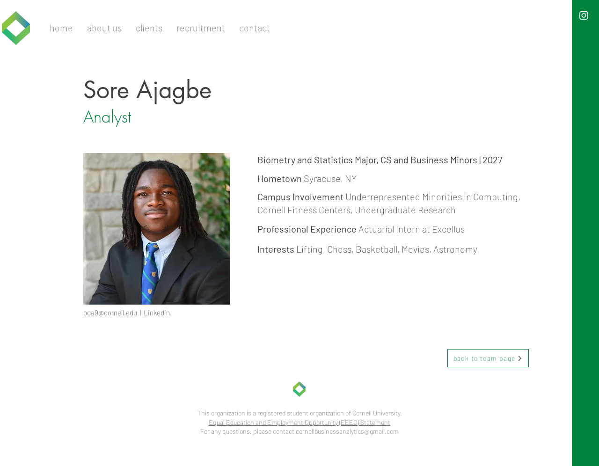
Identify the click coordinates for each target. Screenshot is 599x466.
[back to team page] (488, 358)
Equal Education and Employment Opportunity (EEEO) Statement (299, 422)
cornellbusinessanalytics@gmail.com (347, 431)
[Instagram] (584, 15)
